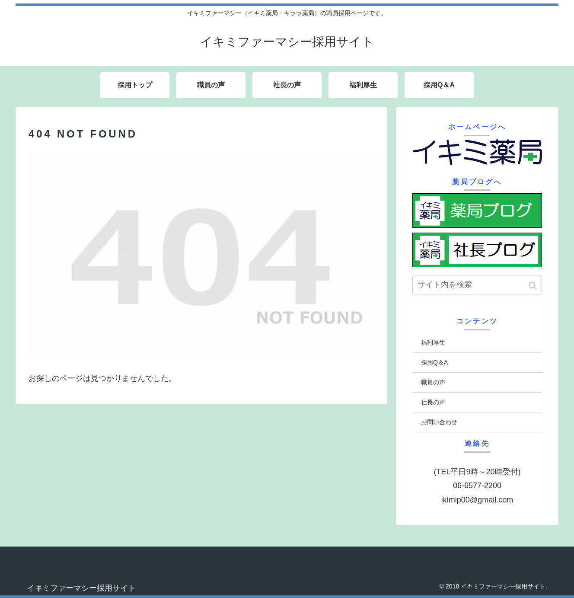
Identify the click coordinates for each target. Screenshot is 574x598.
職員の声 (433, 382)
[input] (477, 284)
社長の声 (433, 402)
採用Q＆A (434, 362)
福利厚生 (433, 342)
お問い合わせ (439, 422)
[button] (533, 285)
